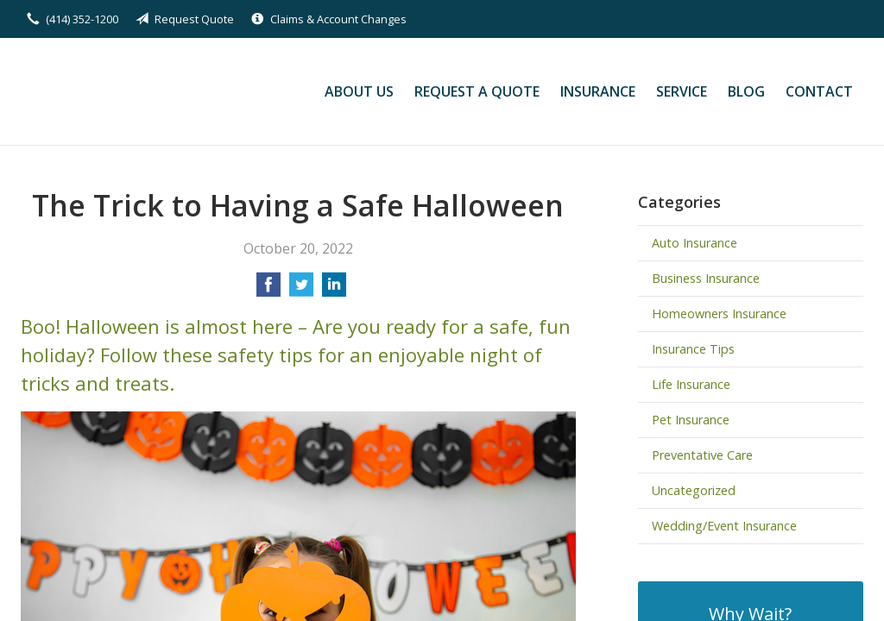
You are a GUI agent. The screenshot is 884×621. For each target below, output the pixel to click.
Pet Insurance (690, 419)
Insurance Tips (693, 349)
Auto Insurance (694, 243)
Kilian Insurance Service (139, 91)
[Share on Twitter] (301, 289)
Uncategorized (694, 490)
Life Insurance (691, 384)
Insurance (597, 91)
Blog (746, 91)
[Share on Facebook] (268, 289)
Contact (819, 91)
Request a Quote (477, 91)
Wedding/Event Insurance (724, 526)
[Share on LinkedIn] (334, 289)
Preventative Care (702, 455)
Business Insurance (706, 278)
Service (681, 91)
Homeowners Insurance (719, 313)
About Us (359, 91)
